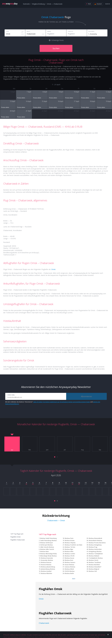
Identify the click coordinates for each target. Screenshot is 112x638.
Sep (100, 449)
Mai (30, 449)
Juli (65, 449)
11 (72, 483)
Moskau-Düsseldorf (95, 567)
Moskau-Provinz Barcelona (97, 543)
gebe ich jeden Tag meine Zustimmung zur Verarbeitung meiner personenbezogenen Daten (61, 402)
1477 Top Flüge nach (16, 534)
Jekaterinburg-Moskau (48, 569)
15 (99, 483)
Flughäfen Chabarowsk (17, 540)
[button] (54, 457)
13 (86, 483)
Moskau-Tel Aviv (70, 547)
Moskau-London (70, 554)
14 (92, 483)
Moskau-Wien (69, 551)
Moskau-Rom (69, 560)
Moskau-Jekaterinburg (48, 567)
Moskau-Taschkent (95, 562)
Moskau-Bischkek (94, 565)
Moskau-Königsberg (95, 545)
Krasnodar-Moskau (47, 560)
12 (79, 483)
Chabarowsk (44, 623)
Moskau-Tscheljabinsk (96, 554)
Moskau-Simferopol (46, 543)
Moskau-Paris (69, 538)
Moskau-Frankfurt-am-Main (73, 545)
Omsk (53, 269)
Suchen (56, 48)
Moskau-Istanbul (46, 571)
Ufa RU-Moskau (69, 571)
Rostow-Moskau (46, 565)
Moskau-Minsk (69, 569)
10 (66, 483)
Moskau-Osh (93, 571)
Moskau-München (46, 573)
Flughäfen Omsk (15, 537)
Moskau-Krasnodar (47, 558)
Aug (82, 449)
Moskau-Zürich (93, 560)
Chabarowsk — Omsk (56, 520)
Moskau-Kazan (69, 558)
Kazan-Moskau (69, 565)
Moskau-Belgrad (94, 569)
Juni (47, 449)
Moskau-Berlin (69, 573)
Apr (12, 450)
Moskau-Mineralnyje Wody (48, 554)
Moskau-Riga (69, 549)
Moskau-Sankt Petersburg (48, 538)
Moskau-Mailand (94, 556)
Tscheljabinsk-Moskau (96, 558)
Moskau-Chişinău (70, 543)
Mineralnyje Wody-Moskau (48, 556)
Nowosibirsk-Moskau (95, 540)
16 (105, 483)
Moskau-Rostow (46, 562)
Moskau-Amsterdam (95, 549)
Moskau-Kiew (44, 551)
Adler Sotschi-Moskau (47, 547)
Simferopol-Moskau (46, 545)
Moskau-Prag (93, 547)
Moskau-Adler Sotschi (47, 549)
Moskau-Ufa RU (69, 556)
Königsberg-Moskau (95, 551)
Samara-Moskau (70, 567)
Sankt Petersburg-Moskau (48, 540)
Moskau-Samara (70, 562)
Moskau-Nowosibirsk (95, 538)
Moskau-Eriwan (69, 540)
